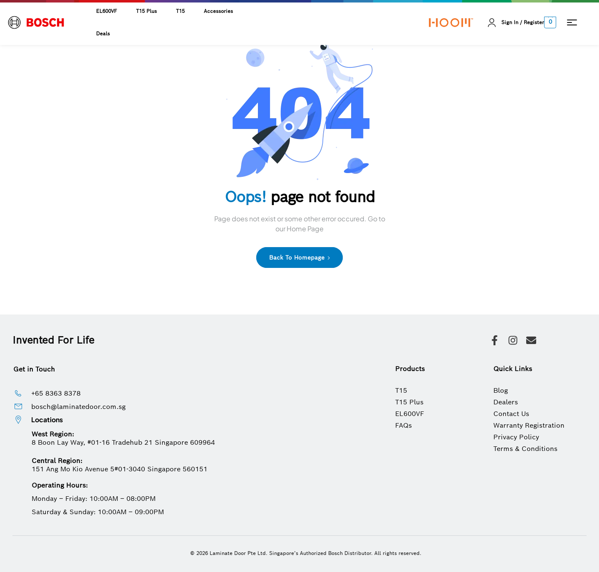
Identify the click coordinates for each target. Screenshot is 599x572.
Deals (103, 33)
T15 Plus (146, 11)
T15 (180, 11)
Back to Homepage (299, 257)
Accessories (218, 11)
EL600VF (106, 11)
